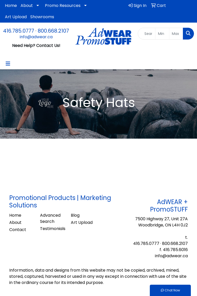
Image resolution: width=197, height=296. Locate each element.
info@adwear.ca (36, 37)
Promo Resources (63, 5)
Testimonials (52, 229)
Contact (17, 230)
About (27, 5)
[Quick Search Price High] (176, 34)
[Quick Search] (147, 34)
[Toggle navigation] (8, 63)
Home (11, 5)
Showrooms (42, 17)
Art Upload (16, 17)
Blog (75, 215)
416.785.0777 (18, 30)
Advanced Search (50, 218)
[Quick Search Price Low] (162, 34)
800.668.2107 (53, 30)
